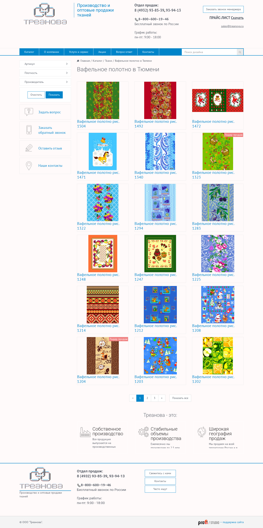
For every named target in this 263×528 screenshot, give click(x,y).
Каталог (29, 52)
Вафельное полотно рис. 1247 (155, 277)
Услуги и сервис (78, 52)
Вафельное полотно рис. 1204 (98, 379)
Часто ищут (160, 489)
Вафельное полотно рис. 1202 (213, 379)
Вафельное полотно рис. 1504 (98, 124)
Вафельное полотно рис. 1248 (98, 277)
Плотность (31, 73)
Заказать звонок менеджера (223, 9)
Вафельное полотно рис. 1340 (155, 175)
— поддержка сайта (221, 522)
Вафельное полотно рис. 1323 (213, 175)
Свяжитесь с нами (160, 473)
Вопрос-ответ (124, 52)
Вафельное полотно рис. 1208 (213, 328)
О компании (51, 52)
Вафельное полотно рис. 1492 (155, 124)
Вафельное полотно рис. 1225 (213, 277)
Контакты (148, 52)
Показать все (180, 398)
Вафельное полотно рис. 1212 (155, 328)
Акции (102, 52)
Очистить (36, 94)
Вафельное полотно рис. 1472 (213, 124)
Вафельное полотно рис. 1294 (155, 226)
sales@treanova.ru (232, 26)
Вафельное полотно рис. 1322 (98, 226)
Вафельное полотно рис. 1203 (155, 379)
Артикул (30, 64)
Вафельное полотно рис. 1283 (213, 226)
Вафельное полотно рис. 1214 (98, 328)
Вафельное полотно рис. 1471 (98, 175)
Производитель (34, 82)
